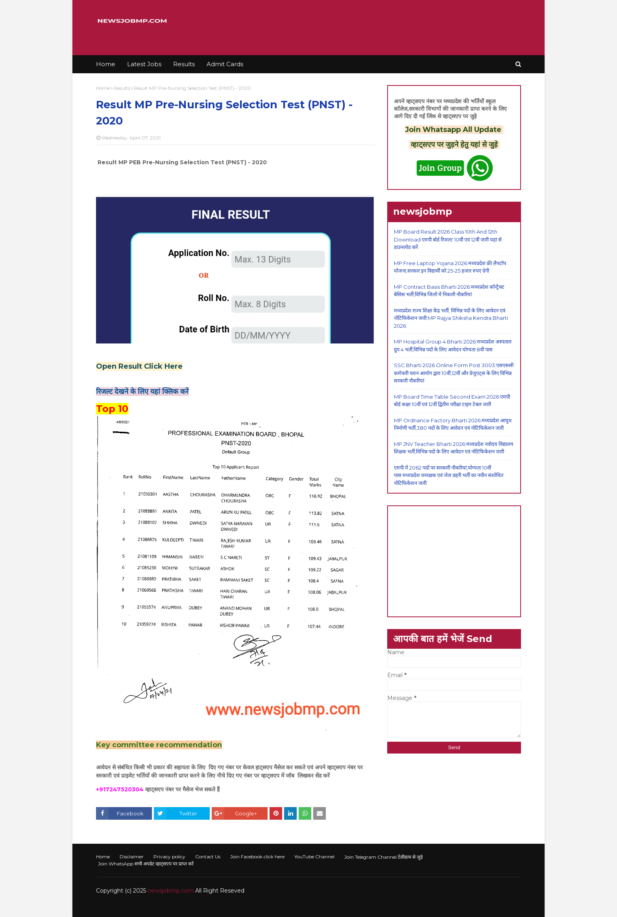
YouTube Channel (314, 856)
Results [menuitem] (184, 64)
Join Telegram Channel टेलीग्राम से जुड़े (383, 857)
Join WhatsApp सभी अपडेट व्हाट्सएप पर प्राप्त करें (146, 864)
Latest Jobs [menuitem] (144, 64)
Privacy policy (169, 856)
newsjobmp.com (171, 890)
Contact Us (207, 856)
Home (103, 88)
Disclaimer (132, 856)
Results (122, 88)
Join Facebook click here (257, 856)
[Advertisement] (454, 561)
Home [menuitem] (105, 64)
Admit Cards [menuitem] (225, 64)
